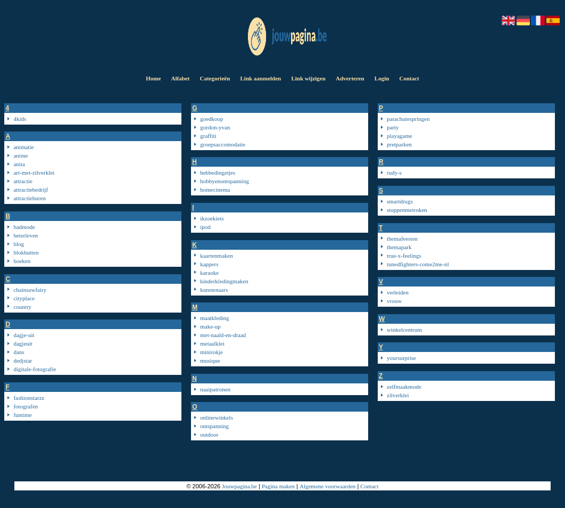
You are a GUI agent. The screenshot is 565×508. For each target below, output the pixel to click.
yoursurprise (401, 358)
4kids (19, 119)
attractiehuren (29, 198)
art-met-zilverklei (33, 172)
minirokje (211, 352)
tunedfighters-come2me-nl (418, 264)
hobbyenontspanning (224, 181)
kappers (209, 264)
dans (18, 352)
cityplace (24, 298)
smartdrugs (400, 201)
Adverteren (350, 78)
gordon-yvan (215, 127)
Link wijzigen (308, 78)
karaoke (209, 272)
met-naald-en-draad (223, 335)
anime (20, 155)
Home (153, 78)
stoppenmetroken (407, 210)
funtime (22, 415)
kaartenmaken (216, 255)
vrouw (394, 301)
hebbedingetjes (217, 172)
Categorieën (215, 78)
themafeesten (402, 238)
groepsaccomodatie (222, 144)
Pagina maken (278, 486)
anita (18, 164)
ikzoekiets (212, 218)
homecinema (215, 189)
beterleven (25, 235)
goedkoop (211, 119)
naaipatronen (215, 389)
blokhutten (25, 252)
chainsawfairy (29, 289)
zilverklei (398, 395)
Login (382, 78)
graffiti (208, 136)
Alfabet (180, 78)
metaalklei (212, 343)
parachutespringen (408, 119)
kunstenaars (214, 289)
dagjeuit (22, 343)
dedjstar (22, 360)
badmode (24, 227)
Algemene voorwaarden (327, 486)
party (393, 127)
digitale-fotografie (34, 369)
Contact (409, 78)
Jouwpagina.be (239, 486)
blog (18, 244)
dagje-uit (23, 335)
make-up (210, 326)
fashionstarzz (28, 398)
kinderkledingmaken (224, 281)
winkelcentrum (404, 329)
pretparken (399, 144)
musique (210, 360)
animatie (23, 147)
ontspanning (214, 426)
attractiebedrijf (30, 189)
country (22, 307)
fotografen (25, 406)
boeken (21, 261)
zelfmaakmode (404, 386)
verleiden (398, 292)
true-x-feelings (404, 255)
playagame (399, 136)
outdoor (209, 434)
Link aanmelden (260, 78)
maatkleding (214, 318)
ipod (205, 227)
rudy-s (394, 172)
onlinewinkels (216, 417)
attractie (22, 181)
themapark (399, 247)
